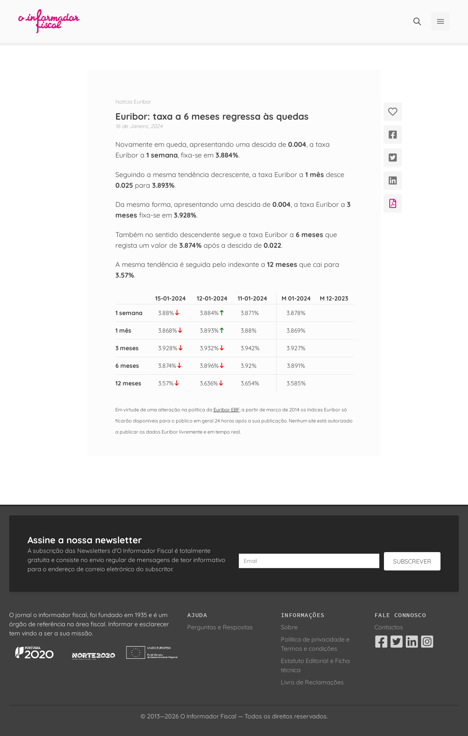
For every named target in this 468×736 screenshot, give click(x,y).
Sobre (289, 627)
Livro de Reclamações (312, 682)
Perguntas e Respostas (220, 627)
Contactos (388, 627)
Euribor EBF (227, 409)
